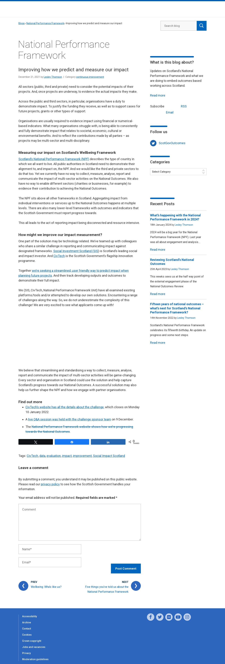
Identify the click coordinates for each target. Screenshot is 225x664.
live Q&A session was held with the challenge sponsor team (69, 419)
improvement (82, 456)
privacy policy (50, 484)
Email (163, 112)
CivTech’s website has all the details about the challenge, (64, 407)
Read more (157, 95)
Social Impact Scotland (109, 456)
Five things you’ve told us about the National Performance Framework (106, 586)
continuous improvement (90, 77)
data (42, 456)
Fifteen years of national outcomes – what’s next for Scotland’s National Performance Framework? (177, 308)
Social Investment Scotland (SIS (75, 251)
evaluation (54, 456)
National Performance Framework (45, 23)
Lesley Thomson (53, 77)
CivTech (59, 256)
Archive (26, 619)
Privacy (26, 649)
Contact (26, 625)
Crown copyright (31, 637)
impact (67, 456)
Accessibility (29, 612)
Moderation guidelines (35, 655)
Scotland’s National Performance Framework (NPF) (53, 159)
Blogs (21, 23)
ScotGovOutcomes (172, 143)
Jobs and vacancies (33, 643)
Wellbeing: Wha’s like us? (46, 583)
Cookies (27, 631)
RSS (177, 106)
